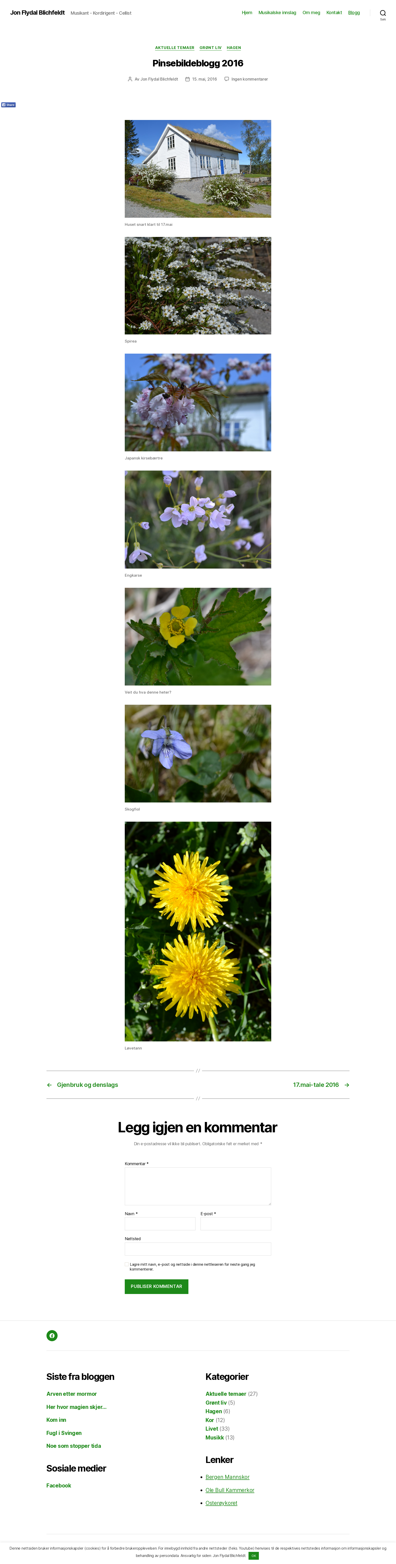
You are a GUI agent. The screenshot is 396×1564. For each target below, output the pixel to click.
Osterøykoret (221, 1503)
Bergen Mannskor (228, 1477)
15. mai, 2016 (204, 79)
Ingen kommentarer (250, 79)
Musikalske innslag (277, 12)
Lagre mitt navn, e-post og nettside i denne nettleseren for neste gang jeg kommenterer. (192, 1267)
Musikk (215, 1437)
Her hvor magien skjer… (76, 1407)
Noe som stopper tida (73, 1446)
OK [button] (254, 1556)
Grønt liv (211, 47)
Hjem (247, 12)
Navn (131, 1214)
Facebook (58, 1485)
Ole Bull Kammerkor (230, 1490)
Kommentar (137, 1164)
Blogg (354, 12)
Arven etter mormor (71, 1394)
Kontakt (334, 12)
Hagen (234, 47)
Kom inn (56, 1420)
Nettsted (133, 1238)
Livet (212, 1429)
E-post (208, 1214)
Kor (210, 1420)
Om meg (311, 12)
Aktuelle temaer (174, 47)
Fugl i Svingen (64, 1433)
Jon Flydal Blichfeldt (37, 13)
